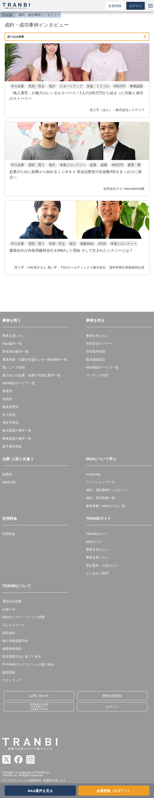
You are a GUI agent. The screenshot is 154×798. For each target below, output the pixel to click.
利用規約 (8, 633)
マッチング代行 (97, 375)
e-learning (93, 474)
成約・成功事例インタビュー (107, 490)
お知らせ (8, 609)
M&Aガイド (94, 542)
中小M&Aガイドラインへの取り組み (28, 664)
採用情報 (8, 672)
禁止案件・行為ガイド (102, 565)
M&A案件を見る (40, 791)
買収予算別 (10, 422)
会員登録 (114, 6)
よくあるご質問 (97, 573)
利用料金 (8, 534)
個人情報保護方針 (15, 641)
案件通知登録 (12, 446)
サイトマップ (12, 680)
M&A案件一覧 (12, 343)
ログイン (135, 6)
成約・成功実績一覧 (100, 498)
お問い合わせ (39, 696)
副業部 (7, 474)
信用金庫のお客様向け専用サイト (39, 706)
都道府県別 (10, 407)
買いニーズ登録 (13, 367)
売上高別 (8, 415)
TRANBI (7, 15)
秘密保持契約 (12, 648)
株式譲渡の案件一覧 (16, 430)
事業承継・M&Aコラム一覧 (105, 506)
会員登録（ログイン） (114, 791)
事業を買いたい (13, 336)
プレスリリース (13, 625)
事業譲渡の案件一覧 (16, 438)
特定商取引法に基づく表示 (21, 656)
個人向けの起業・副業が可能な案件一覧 (31, 375)
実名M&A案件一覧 (15, 351)
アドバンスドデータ (100, 482)
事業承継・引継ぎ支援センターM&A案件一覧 (34, 359)
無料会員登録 (112, 696)
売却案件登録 (95, 351)
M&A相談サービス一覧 (18, 383)
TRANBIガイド (96, 534)
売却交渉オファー (99, 343)
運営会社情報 (12, 601)
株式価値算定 (95, 359)
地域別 (7, 399)
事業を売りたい (97, 336)
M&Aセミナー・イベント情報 (23, 617)
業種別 (7, 391)
